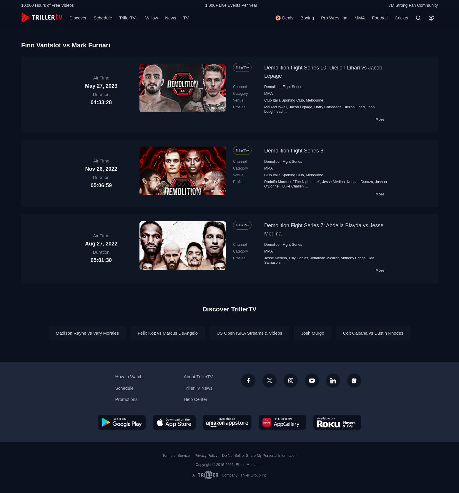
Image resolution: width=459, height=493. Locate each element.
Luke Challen (293, 186)
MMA (360, 17)
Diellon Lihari (354, 107)
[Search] (418, 17)
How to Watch (129, 376)
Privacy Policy (205, 456)
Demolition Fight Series (283, 87)
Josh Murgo (312, 333)
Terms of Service (176, 456)
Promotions (126, 399)
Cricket (401, 17)
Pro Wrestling (334, 17)
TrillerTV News (198, 388)
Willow (151, 17)
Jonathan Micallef (324, 258)
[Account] (431, 17)
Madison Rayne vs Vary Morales (87, 333)
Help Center (195, 399)
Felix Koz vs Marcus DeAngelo (168, 333)
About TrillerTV (198, 376)
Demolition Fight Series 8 (293, 151)
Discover (78, 17)
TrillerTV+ (128, 17)
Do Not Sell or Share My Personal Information (259, 456)
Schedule (103, 17)
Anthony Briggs (353, 258)
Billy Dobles (298, 258)
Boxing (307, 17)
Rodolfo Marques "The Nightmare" (292, 182)
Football (380, 17)
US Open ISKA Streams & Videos (249, 333)
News (170, 17)
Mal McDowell (275, 107)
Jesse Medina (333, 182)
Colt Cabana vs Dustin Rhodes (373, 333)
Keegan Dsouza (360, 182)
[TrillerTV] (41, 18)
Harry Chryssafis (327, 107)
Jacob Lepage (300, 107)
